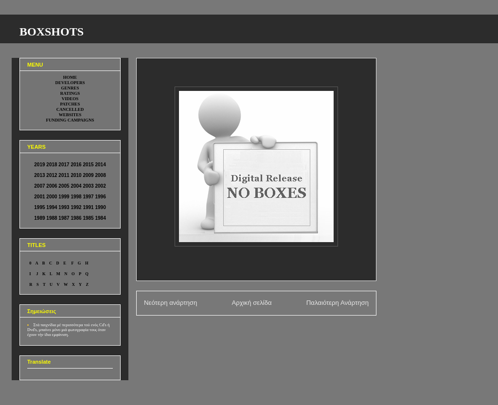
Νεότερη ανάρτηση (170, 302)
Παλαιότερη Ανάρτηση (337, 302)
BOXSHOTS (51, 31)
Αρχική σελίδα (251, 302)
